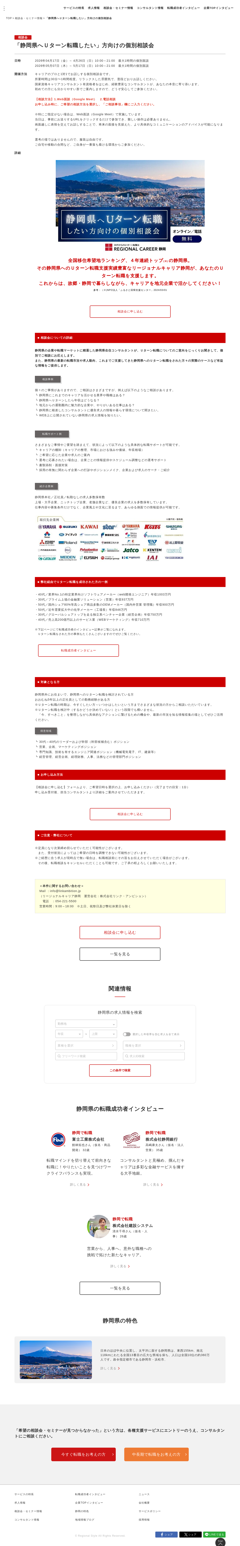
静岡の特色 (82, 1513)
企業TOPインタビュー (95, 10)
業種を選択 (66, 1045)
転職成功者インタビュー (200, 5)
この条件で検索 (120, 1070)
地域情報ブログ (84, 1521)
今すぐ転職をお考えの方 (83, 1456)
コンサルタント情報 (167, 5)
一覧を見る (120, 954)
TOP (9, 18)
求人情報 (111, 5)
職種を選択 (133, 1045)
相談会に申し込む (130, 311)
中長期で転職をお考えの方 (156, 1456)
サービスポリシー (150, 1513)
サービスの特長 (90, 5)
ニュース (144, 1496)
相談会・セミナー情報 (135, 5)
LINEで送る (216, 1536)
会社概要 (144, 1504)
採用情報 (144, 1521)
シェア (169, 1536)
